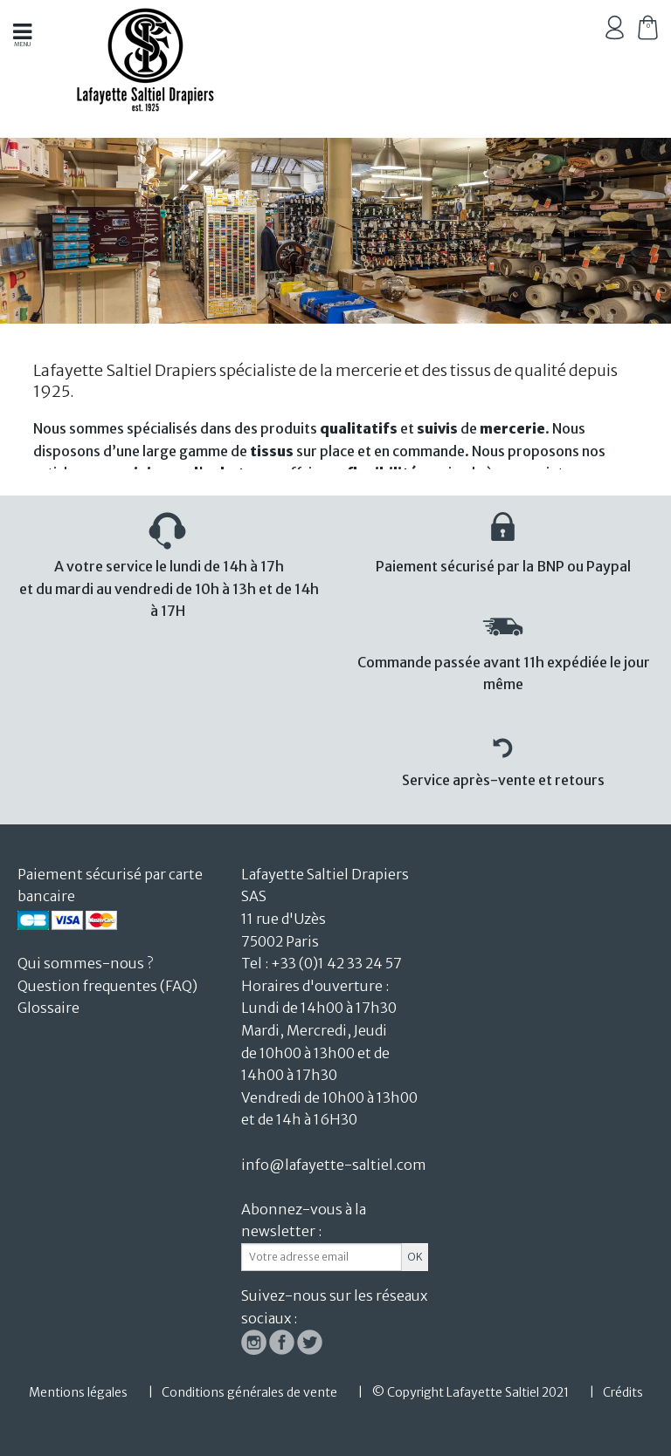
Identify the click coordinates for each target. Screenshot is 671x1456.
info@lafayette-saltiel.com (333, 1164)
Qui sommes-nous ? (85, 963)
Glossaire (48, 1007)
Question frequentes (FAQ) (107, 986)
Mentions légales (78, 1392)
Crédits (623, 1392)
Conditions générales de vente (249, 1392)
